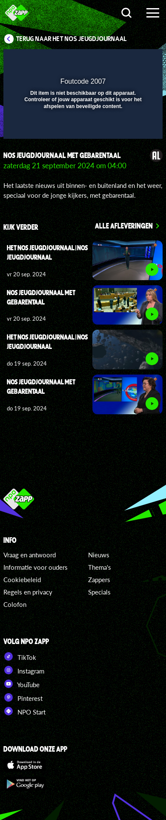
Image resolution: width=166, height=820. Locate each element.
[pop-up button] (117, 61)
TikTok (19, 656)
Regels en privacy (27, 592)
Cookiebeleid (22, 579)
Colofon (14, 604)
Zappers (99, 579)
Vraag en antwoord (29, 555)
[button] (134, 61)
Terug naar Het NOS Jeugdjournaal (71, 39)
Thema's (99, 567)
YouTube (21, 684)
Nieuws (98, 555)
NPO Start (24, 711)
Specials (99, 592)
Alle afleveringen (124, 225)
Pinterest (23, 697)
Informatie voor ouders (35, 567)
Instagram (23, 670)
